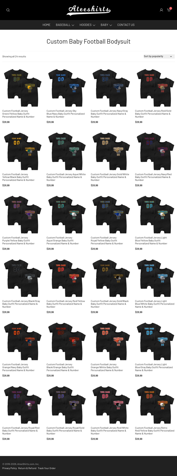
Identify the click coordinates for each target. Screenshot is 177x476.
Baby (104, 24)
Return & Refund (27, 468)
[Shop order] (159, 56)
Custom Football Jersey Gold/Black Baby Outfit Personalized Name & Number (110, 303)
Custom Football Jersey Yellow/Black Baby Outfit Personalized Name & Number (18, 177)
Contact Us (126, 24)
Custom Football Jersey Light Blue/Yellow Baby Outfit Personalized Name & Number (151, 240)
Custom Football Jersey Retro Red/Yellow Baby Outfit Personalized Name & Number (154, 430)
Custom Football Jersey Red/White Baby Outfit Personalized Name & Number (110, 430)
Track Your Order (47, 468)
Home (46, 24)
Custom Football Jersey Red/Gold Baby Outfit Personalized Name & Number (153, 113)
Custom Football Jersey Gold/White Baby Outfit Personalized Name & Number (110, 177)
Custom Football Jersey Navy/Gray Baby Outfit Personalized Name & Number (109, 113)
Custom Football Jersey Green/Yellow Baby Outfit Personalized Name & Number (18, 113)
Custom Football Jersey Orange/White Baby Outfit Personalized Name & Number (107, 367)
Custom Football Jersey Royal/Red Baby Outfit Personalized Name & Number (20, 430)
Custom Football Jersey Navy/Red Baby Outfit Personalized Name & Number (153, 177)
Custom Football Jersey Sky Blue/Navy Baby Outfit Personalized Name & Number (66, 113)
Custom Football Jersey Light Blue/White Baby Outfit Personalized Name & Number (154, 303)
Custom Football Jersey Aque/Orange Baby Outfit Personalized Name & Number (63, 240)
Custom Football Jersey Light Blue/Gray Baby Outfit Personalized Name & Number (154, 367)
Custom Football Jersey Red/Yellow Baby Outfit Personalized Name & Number (66, 303)
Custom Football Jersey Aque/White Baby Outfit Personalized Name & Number (66, 177)
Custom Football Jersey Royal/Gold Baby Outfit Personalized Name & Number (65, 430)
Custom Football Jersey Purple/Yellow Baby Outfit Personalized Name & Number (18, 240)
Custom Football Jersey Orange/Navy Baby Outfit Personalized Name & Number (18, 367)
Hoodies (86, 24)
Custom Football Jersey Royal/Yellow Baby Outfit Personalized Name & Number (107, 240)
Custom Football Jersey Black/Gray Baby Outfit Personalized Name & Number (21, 303)
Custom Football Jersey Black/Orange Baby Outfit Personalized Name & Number (63, 367)
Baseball (63, 24)
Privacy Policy (9, 468)
